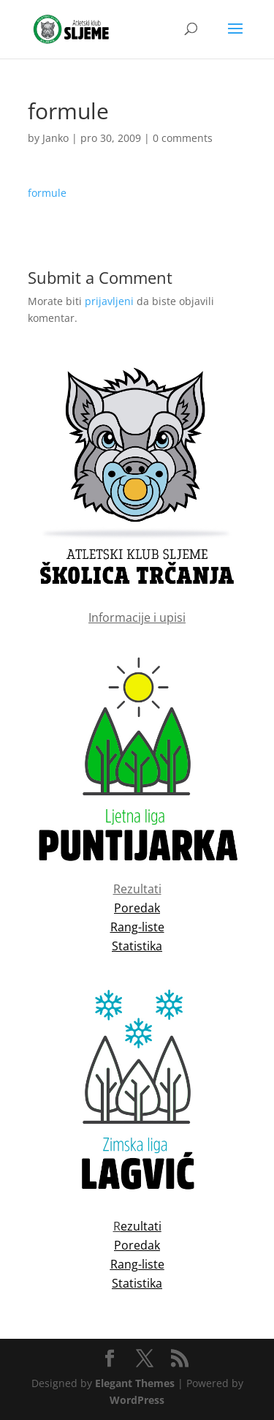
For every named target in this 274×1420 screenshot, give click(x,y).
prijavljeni (109, 301)
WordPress (137, 1400)
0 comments (183, 138)
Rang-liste (137, 1264)
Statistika (137, 1283)
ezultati (141, 1226)
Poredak (137, 1245)
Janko (55, 138)
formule (47, 193)
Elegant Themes (135, 1383)
